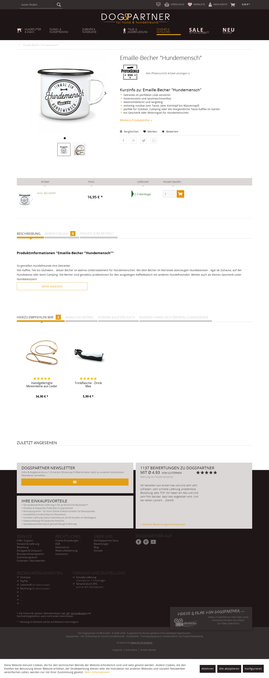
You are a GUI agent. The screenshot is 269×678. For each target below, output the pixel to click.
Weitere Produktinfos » (136, 120)
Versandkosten (78, 613)
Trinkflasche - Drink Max (88, 384)
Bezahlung (22, 547)
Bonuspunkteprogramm (30, 554)
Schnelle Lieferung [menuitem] (101, 577)
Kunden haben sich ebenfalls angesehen (174, 317)
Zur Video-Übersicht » (228, 623)
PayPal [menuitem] (24, 581)
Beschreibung (28, 233)
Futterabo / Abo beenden (31, 560)
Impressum (61, 554)
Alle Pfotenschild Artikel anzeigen (168, 73)
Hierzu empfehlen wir (39, 317)
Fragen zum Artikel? (97, 233)
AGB (57, 543)
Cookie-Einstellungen (67, 540)
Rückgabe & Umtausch (29, 550)
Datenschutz (62, 547)
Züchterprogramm (27, 557)
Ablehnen (208, 668)
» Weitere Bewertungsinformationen (163, 524)
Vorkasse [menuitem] (25, 577)
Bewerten (170, 131)
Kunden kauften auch (116, 317)
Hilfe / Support (25, 540)
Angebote (117, 649)
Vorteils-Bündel (148, 649)
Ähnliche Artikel (79, 317)
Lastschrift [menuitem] (35, 584)
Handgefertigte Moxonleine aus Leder (41, 384)
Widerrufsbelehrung (66, 550)
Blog (96, 547)
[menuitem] (41, 4)
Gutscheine (131, 649)
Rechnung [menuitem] (35, 588)
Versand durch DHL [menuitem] (101, 584)
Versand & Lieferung (28, 543)
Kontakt (98, 550)
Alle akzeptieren (229, 668)
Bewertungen (60, 233)
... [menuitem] (21, 592)
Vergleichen (129, 131)
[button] (123, 140)
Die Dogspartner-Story (106, 540)
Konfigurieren (253, 668)
